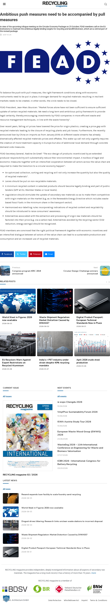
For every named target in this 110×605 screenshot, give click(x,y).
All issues (7, 396)
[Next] (109, 282)
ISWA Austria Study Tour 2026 (74, 421)
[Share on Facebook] (7, 254)
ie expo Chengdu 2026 (69, 402)
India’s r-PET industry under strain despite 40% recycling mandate (54, 362)
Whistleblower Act (71, 600)
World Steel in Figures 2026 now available (42, 507)
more (93, 573)
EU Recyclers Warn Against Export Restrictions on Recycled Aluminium (16, 362)
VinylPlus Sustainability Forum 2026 (77, 412)
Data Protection (54, 600)
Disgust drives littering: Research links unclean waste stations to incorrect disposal (62, 521)
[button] (6, 598)
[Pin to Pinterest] (35, 254)
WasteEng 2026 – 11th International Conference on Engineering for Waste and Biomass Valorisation (80, 448)
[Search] (105, 4)
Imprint (84, 600)
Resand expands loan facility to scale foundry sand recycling (51, 494)
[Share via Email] (49, 254)
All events (61, 396)
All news (6, 489)
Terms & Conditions (98, 600)
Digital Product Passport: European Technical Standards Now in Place (89, 320)
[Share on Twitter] (21, 254)
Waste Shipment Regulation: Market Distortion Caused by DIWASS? (54, 320)
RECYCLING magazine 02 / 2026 (20, 474)
